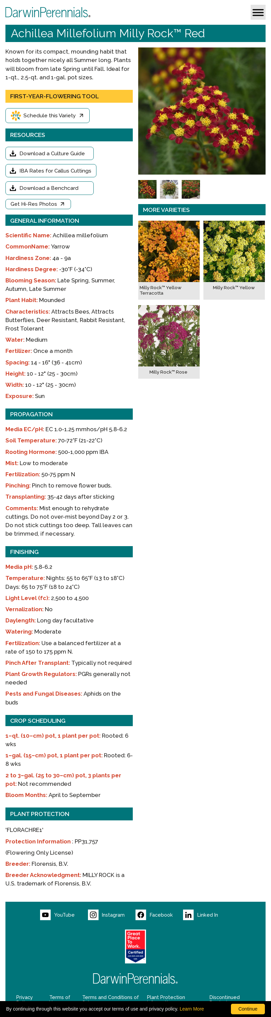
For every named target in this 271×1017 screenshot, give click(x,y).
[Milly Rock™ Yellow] (234, 260)
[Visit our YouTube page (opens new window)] (64, 915)
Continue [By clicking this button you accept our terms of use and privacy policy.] (247, 1009)
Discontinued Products (225, 1000)
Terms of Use (59, 1000)
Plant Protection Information (166, 1000)
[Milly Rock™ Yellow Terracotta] (169, 260)
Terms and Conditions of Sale (110, 1000)
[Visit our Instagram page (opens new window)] (112, 915)
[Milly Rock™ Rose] (169, 342)
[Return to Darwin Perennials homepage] (135, 978)
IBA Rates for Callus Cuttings (55, 171)
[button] (258, 12)
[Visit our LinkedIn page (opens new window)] (207, 915)
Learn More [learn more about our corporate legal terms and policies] (192, 1009)
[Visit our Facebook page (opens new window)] (159, 915)
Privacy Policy (24, 1000)
